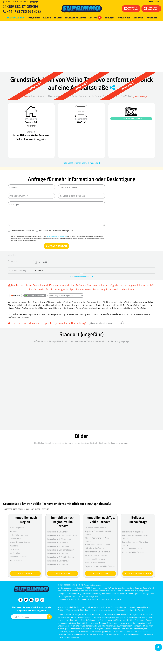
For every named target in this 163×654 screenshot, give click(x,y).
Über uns (138, 17)
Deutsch (7, 2)
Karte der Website (137, 610)
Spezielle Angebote (75, 17)
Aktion (96, 18)
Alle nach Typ (100, 573)
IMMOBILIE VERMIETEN (151, 8)
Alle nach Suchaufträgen (138, 573)
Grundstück (36, 96)
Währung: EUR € (20, 2)
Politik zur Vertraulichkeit (95, 607)
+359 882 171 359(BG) (23, 6)
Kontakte (152, 17)
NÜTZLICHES (124, 17)
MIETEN (58, 17)
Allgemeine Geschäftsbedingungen (71, 607)
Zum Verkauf (126, 96)
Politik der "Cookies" (66, 610)
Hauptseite (7, 509)
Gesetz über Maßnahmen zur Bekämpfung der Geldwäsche (128, 607)
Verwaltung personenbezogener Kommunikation (110, 610)
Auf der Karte (140, 96)
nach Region (25, 573)
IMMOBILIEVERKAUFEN (131, 8)
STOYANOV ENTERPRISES (110, 599)
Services (110, 17)
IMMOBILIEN (34, 17)
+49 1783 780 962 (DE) (24, 11)
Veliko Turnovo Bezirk (98, 96)
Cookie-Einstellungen (82, 610)
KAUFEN (47, 17)
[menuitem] (152, 18)
